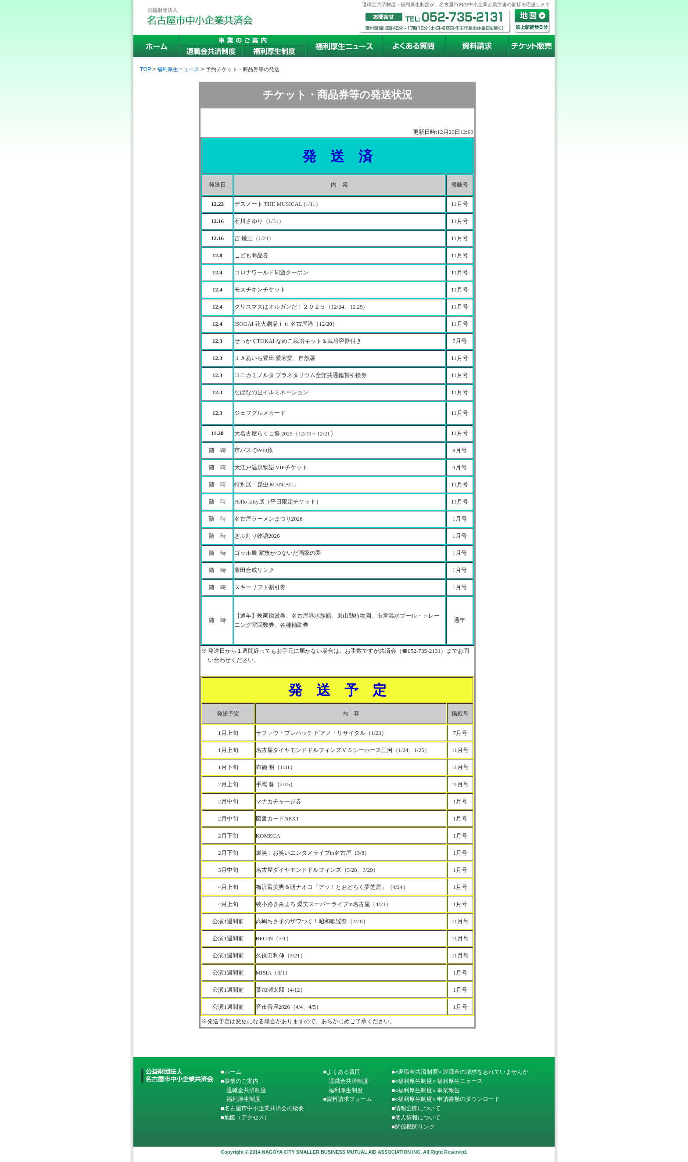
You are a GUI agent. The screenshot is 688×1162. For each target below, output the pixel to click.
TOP (145, 69)
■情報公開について (416, 1108)
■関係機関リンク (413, 1126)
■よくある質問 (342, 1071)
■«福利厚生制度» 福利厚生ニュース (437, 1081)
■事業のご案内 (239, 1081)
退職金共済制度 (243, 1090)
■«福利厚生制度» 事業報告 (425, 1090)
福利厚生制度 (241, 1099)
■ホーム (231, 1071)
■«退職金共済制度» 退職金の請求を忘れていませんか (459, 1071)
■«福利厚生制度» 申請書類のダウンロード (445, 1099)
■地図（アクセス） (245, 1117)
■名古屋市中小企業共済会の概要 (262, 1108)
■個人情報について (416, 1117)
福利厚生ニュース (178, 69)
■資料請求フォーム (347, 1099)
